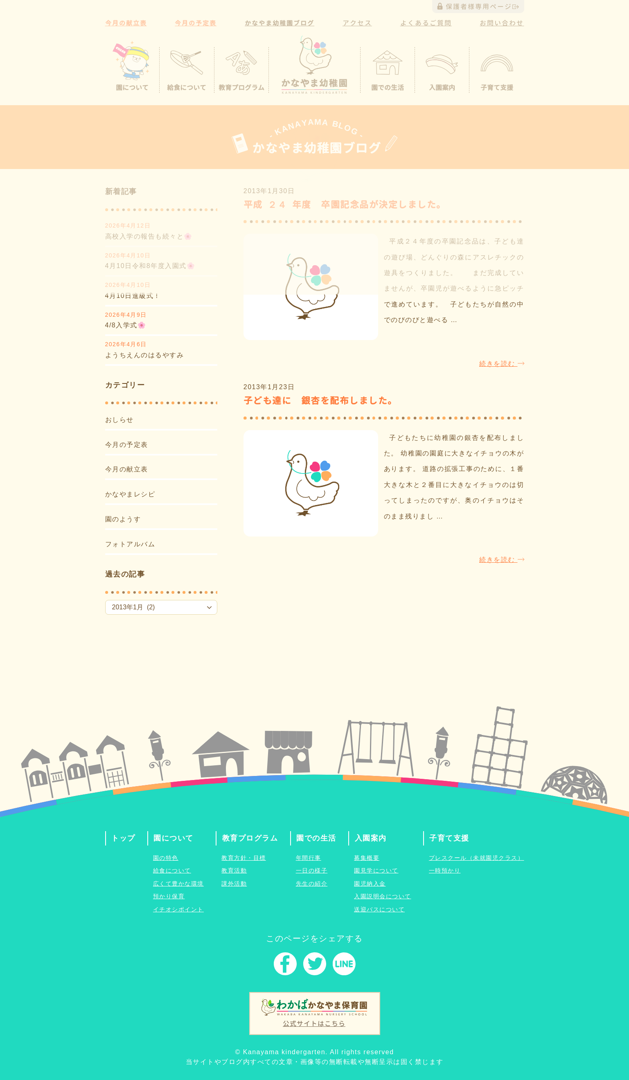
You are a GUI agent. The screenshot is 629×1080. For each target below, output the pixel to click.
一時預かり (445, 870)
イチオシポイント (178, 909)
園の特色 (165, 858)
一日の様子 (312, 870)
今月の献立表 (126, 469)
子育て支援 (449, 838)
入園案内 (371, 838)
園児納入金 (370, 883)
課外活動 (234, 883)
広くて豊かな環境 (178, 883)
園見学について (376, 870)
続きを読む (501, 363)
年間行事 (308, 858)
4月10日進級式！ (133, 295)
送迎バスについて (379, 909)
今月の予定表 (126, 444)
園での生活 (316, 838)
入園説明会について (382, 896)
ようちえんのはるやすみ (144, 355)
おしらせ (119, 419)
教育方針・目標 (243, 858)
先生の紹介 (312, 883)
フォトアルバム (130, 544)
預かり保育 (169, 896)
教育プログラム (250, 838)
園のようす (123, 519)
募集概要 (366, 858)
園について (173, 838)
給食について (172, 870)
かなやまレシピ (130, 494)
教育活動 (234, 870)
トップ (123, 838)
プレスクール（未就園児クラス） (476, 858)
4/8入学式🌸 (126, 325)
